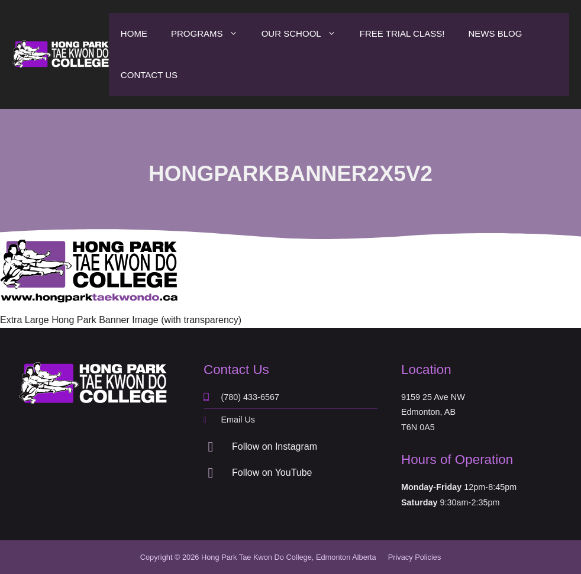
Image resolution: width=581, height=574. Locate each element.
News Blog (495, 33)
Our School (305, 33)
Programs (210, 33)
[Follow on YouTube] (211, 473)
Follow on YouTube (272, 472)
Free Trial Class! (402, 33)
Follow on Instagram (274, 446)
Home (134, 33)
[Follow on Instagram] (211, 447)
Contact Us (149, 75)
